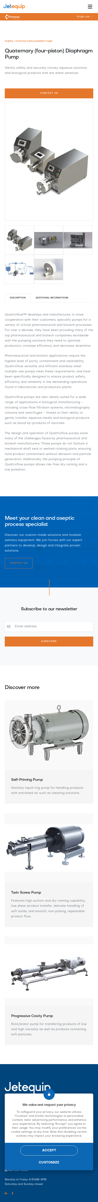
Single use (83, 17)
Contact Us (49, 93)
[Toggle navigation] (90, 7)
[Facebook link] (12, 1193)
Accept (49, 1150)
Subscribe (49, 641)
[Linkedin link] (6, 1193)
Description (18, 298)
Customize (49, 1162)
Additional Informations (52, 298)
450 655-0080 (18, 1170)
